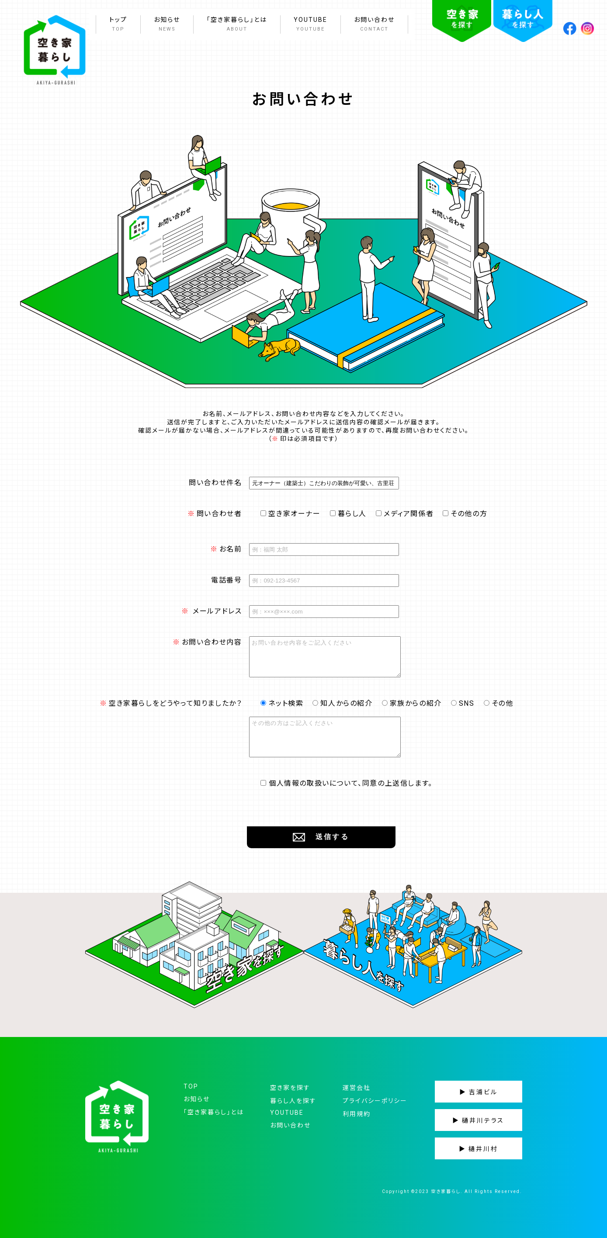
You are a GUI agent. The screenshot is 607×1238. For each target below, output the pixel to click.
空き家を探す (290, 1087)
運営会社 (357, 1087)
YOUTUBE (310, 25)
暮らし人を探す (293, 1100)
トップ (118, 25)
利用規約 (357, 1113)
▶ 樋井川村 (478, 1148)
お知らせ (167, 25)
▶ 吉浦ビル (478, 1092)
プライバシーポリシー (375, 1100)
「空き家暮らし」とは (237, 25)
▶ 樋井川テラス (478, 1120)
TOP (191, 1086)
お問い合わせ (374, 25)
